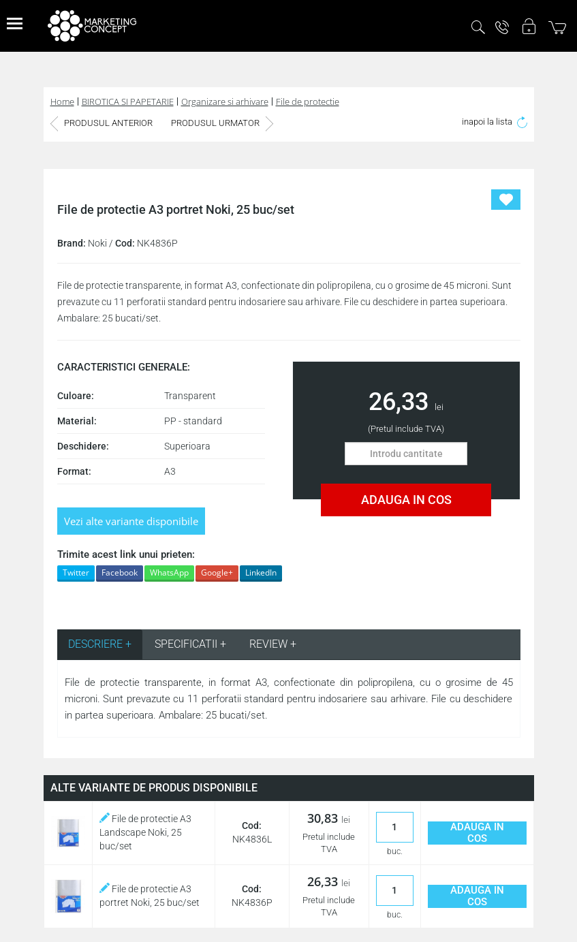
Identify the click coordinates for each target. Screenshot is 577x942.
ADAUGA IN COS (406, 499)
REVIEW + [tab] (272, 644)
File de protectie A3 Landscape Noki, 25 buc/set (145, 832)
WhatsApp (169, 572)
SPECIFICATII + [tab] (190, 644)
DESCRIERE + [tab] (99, 644)
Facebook (120, 572)
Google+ (217, 572)
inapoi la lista (494, 121)
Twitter (76, 572)
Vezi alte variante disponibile (131, 521)
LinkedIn (261, 572)
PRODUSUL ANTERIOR (101, 123)
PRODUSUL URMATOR (222, 123)
